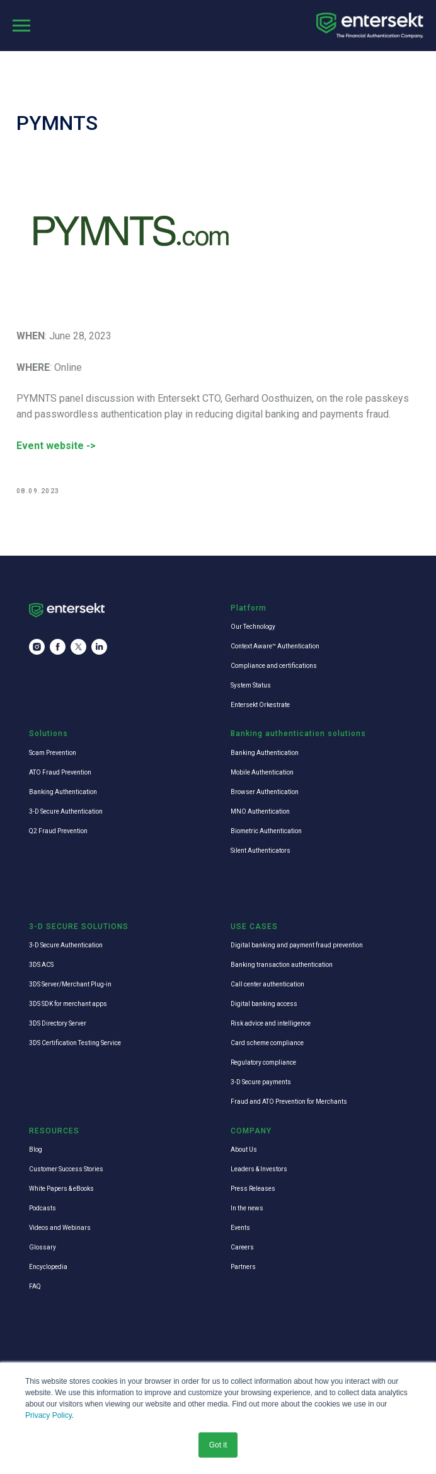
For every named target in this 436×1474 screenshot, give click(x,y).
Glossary (42, 1247)
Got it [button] (218, 1445)
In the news (247, 1208)
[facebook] (58, 648)
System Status (251, 685)
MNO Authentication (260, 812)
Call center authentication (267, 985)
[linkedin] (99, 648)
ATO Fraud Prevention (60, 772)
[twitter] (78, 648)
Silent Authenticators (260, 851)
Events (240, 1228)
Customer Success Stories (66, 1169)
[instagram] (37, 648)
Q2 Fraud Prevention (58, 831)
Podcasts (42, 1208)
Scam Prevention (52, 753)
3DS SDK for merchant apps (68, 1005)
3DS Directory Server (57, 1024)
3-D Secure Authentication (66, 812)
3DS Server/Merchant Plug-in (70, 985)
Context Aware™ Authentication (275, 646)
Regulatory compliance (263, 1063)
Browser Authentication (265, 792)
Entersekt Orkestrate (260, 705)
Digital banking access (264, 1005)
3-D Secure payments (261, 1083)
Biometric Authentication (266, 831)
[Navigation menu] (21, 26)
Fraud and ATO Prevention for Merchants (289, 1102)
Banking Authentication (63, 792)
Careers (242, 1247)
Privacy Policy (48, 1415)
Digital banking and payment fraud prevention (297, 946)
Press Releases (253, 1189)
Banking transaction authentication (282, 965)
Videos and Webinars (60, 1228)
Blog (35, 1150)
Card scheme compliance (267, 1044)
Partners (243, 1267)
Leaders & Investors (259, 1169)
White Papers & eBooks (61, 1189)
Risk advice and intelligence (271, 1024)
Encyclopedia (48, 1267)
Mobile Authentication (262, 772)
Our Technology (253, 627)
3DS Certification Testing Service (75, 1044)
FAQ (35, 1287)
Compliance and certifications (274, 666)
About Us (244, 1150)
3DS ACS (41, 965)
